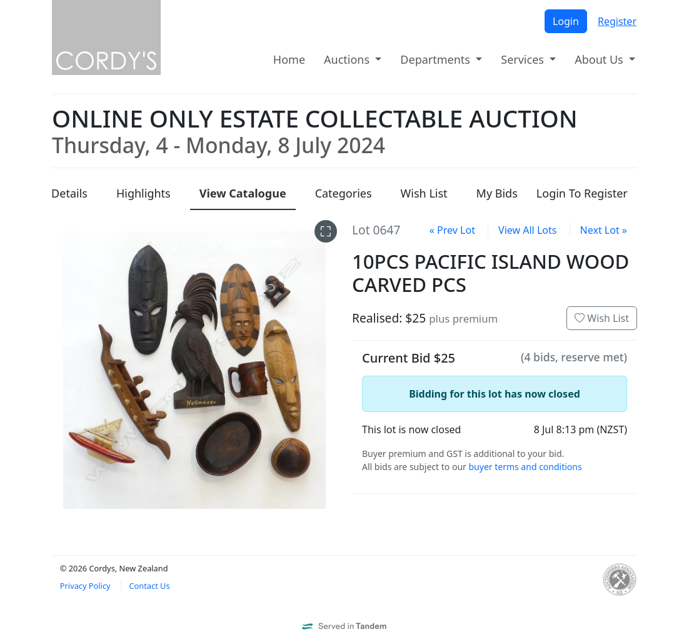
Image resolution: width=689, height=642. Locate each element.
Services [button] (523, 59)
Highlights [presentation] (143, 193)
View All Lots (527, 230)
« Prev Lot (452, 230)
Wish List (602, 318)
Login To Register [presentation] (582, 193)
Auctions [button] (348, 59)
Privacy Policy (85, 585)
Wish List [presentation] (424, 193)
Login (566, 21)
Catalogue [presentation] (242, 193)
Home (289, 59)
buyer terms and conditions (524, 467)
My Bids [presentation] (497, 193)
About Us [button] (600, 59)
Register (617, 21)
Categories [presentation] (343, 193)
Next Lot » (603, 230)
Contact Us (149, 585)
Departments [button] (436, 59)
